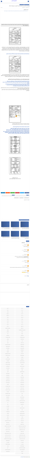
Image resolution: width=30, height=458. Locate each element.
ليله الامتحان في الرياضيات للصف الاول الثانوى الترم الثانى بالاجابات (17, 132)
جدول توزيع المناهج (22, 402)
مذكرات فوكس (22, 431)
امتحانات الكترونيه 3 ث (7, 386)
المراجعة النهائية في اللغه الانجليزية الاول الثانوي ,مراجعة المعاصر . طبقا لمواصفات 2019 (16, 131)
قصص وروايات (7, 411)
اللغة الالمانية (7, 375)
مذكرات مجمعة (7, 431)
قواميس (8, 413)
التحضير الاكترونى (22, 344)
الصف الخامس (7, 366)
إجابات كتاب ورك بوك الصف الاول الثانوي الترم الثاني (19, 128)
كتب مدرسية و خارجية (22, 415)
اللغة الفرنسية (21, 4)
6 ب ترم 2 (8, 326)
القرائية (22, 373)
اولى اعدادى (8, 391)
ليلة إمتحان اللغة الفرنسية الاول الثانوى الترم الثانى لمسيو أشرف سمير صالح (18, 81)
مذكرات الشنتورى (8, 424)
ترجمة (22, 395)
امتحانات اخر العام (22, 386)
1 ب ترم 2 (8, 308)
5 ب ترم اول (22, 326)
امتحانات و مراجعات (22, 391)
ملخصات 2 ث (7, 442)
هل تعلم (22, 451)
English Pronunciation (8, 328)
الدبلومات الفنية (22, 355)
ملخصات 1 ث (22, 442)
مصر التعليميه (22, 440)
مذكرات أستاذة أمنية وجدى (8, 420)
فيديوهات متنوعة (22, 411)
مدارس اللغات (22, 420)
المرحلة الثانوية (22, 384)
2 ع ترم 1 (8, 317)
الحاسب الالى (22, 353)
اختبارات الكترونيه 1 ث (8, 337)
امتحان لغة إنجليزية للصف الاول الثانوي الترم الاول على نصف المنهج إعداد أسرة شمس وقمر (5, 228)
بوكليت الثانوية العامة (8, 393)
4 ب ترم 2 (22, 324)
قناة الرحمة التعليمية (22, 413)
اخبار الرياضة (8, 335)
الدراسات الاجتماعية (8, 355)
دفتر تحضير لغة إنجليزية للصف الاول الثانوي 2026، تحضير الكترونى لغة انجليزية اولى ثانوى (25, 238)
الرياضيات (22, 357)
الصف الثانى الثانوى (22, 366)
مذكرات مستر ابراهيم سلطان (8, 433)
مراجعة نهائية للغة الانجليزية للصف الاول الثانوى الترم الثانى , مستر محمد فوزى (17, 129)
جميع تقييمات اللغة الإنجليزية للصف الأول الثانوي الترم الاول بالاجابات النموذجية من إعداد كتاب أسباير (25, 228)
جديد (7, 402)
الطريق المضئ (14, 0)
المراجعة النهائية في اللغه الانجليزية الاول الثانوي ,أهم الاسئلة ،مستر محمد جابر (17, 130)
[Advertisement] (15, 17)
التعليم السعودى (8, 346)
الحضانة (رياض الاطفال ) (7, 353)
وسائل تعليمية (7, 451)
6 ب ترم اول (22, 328)
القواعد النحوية (7, 373)
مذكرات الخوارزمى (22, 424)
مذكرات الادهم (7, 422)
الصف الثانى (22, 364)
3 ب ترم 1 (8, 319)
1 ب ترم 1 (22, 308)
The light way (25, 254)
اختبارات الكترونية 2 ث (22, 337)
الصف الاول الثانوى (27, 4)
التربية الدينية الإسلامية (7, 344)
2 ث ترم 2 (22, 315)
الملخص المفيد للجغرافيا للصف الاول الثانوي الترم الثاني (21, 126)
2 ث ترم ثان (22, 317)
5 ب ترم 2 (8, 324)
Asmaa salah (25, 244)
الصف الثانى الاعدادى (8, 364)
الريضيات (8, 357)
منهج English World (8, 444)
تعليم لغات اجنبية (8, 395)
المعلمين (8, 384)
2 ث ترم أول (8, 315)
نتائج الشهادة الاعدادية (22, 449)
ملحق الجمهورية (8, 440)
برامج (22, 393)
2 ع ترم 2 (22, 319)
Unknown (26, 265)
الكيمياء (22, 375)
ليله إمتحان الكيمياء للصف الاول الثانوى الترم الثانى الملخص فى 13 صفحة (18, 133)
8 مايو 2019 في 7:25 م (24, 245)
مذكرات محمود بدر (22, 433)
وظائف (22, 453)
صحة (7, 404)
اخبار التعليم (22, 335)
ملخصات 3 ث (22, 444)
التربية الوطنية (22, 346)
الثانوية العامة (7, 348)
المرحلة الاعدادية (8, 382)
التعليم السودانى (22, 348)
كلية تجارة (8, 415)
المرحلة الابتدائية (22, 382)
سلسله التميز (22, 404)
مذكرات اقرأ (22, 422)
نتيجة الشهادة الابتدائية (7, 449)
